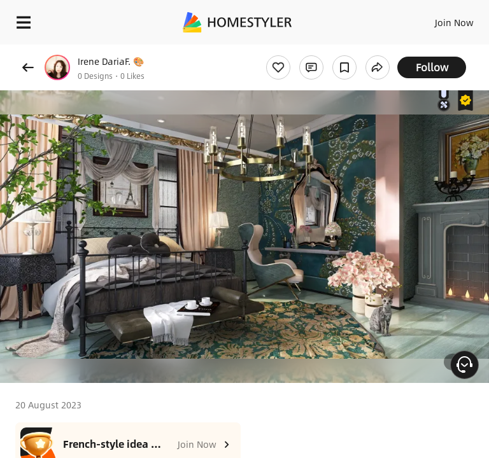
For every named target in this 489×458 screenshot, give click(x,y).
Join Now (454, 22)
